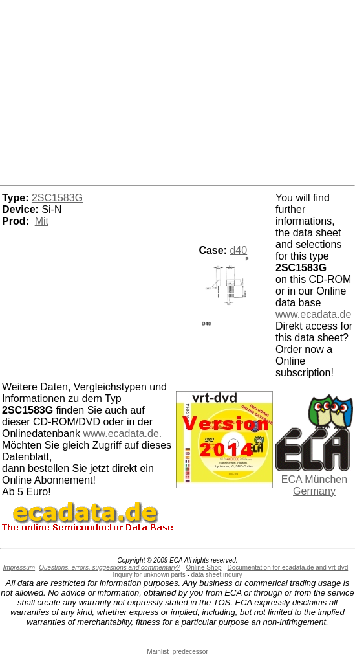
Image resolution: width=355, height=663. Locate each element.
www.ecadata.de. (122, 433)
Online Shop (204, 567)
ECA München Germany (314, 485)
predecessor (190, 651)
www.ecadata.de (313, 314)
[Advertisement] (178, 90)
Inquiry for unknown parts (149, 574)
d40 (238, 250)
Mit (41, 221)
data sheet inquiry (216, 574)
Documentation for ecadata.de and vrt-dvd (287, 567)
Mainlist (158, 651)
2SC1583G (57, 197)
